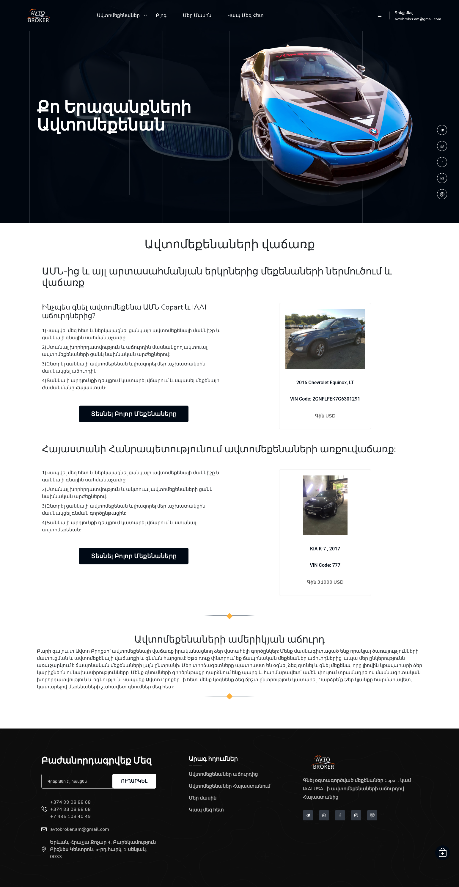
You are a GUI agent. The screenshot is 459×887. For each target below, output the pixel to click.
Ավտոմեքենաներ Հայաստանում (229, 786)
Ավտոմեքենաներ (118, 15)
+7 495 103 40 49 (70, 816)
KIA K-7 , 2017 (325, 549)
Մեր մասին (197, 15)
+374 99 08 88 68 (70, 802)
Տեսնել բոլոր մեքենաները (134, 413)
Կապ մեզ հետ (245, 15)
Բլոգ (161, 15)
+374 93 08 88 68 (70, 809)
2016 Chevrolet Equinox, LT (325, 382)
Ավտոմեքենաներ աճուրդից (223, 774)
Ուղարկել (134, 781)
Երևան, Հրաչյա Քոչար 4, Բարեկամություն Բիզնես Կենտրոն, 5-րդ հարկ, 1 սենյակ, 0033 (103, 849)
